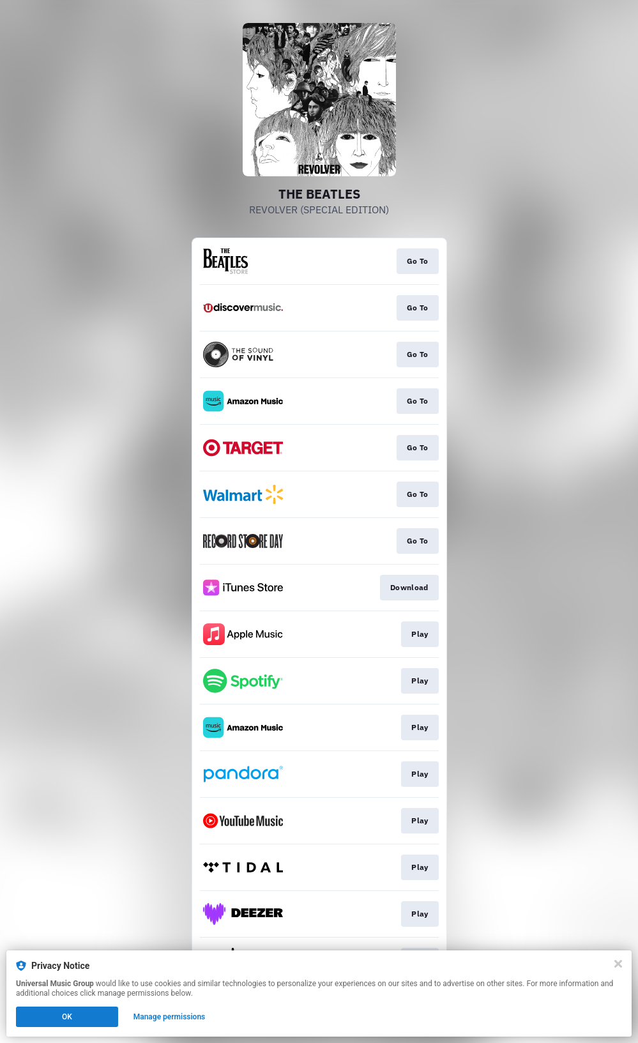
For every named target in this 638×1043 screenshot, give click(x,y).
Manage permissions (169, 1016)
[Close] (618, 964)
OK (67, 1016)
